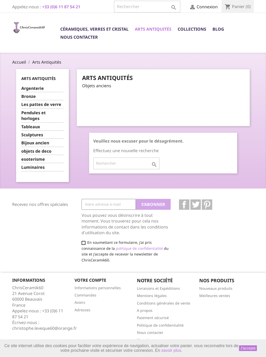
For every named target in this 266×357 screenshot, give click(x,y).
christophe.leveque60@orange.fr (44, 328)
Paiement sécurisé (153, 317)
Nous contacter (79, 37)
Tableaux (30, 127)
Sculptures (32, 135)
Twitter (195, 204)
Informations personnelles (98, 287)
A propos (144, 310)
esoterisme (33, 159)
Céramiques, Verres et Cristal (94, 29)
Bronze (28, 96)
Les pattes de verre (41, 104)
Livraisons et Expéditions (158, 288)
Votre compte (90, 280)
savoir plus (171, 350)
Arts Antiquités (153, 29)
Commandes (85, 295)
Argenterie (32, 88)
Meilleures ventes (214, 295)
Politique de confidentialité (160, 325)
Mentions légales (152, 295)
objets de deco (36, 151)
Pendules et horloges (33, 115)
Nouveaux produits (215, 288)
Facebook (184, 204)
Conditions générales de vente (163, 303)
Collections (192, 29)
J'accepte (248, 348)
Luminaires (33, 167)
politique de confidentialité (139, 248)
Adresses (82, 309)
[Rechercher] (147, 6)
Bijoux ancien (35, 143)
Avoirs (80, 302)
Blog (218, 29)
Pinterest (207, 204)
